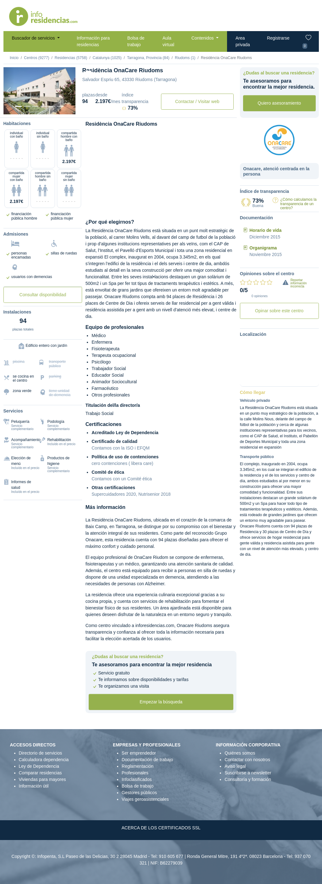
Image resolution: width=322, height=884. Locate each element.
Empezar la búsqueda (161, 701)
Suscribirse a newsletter (248, 772)
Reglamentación (137, 766)
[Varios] (52, 106)
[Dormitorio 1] (27, 106)
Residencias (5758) (71, 58)
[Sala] (43, 106)
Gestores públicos (139, 792)
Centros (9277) (36, 58)
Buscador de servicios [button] (34, 38)
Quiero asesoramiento (279, 103)
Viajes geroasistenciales (145, 799)
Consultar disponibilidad (42, 294)
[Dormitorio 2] (35, 106)
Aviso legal (235, 766)
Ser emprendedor (139, 753)
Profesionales (135, 772)
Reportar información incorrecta (299, 283)
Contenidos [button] (203, 38)
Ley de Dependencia (39, 766)
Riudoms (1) (185, 58)
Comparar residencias (40, 772)
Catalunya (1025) (106, 58)
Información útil (34, 786)
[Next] (70, 90)
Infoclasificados (137, 779)
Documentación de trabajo (147, 759)
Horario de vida (265, 230)
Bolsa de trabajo (135, 41)
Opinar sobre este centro (279, 310)
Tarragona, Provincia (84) (148, 58)
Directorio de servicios (40, 753)
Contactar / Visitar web (197, 101)
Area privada (243, 41)
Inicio (14, 58)
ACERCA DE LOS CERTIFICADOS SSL (160, 827)
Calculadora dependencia (44, 759)
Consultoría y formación (248, 779)
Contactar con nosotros (247, 759)
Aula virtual (168, 41)
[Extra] (60, 106)
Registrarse (278, 38)
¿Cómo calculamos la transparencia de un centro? (298, 203)
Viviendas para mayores (42, 779)
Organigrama (263, 247)
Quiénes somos (240, 753)
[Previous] (8, 90)
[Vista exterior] (18, 106)
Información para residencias (93, 41)
